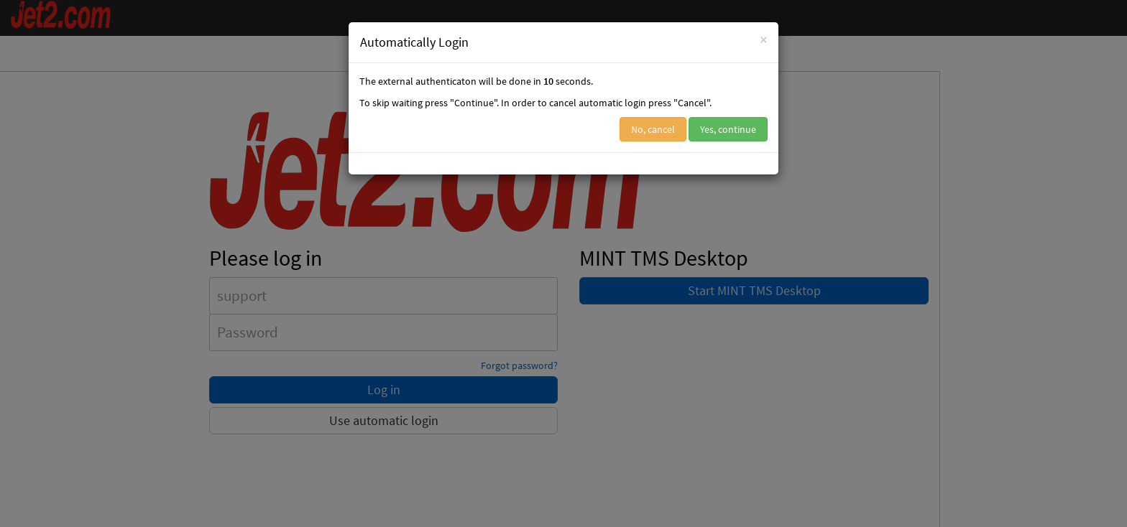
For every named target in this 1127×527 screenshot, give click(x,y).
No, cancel (653, 129)
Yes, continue (728, 129)
